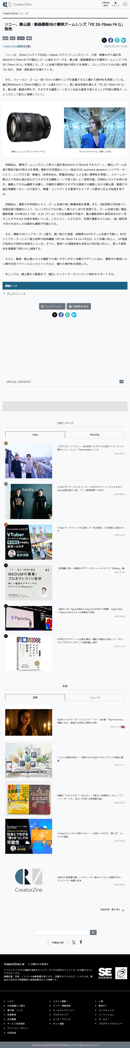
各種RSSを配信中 (38, 964)
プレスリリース (16, 293)
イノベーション (106, 1014)
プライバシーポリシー (18, 1028)
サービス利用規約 (16, 1023)
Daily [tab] (35, 434)
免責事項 (11, 1014)
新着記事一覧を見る (110, 909)
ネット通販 (58, 1023)
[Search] (62, 932)
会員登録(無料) (105, 4)
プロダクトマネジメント (111, 1023)
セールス (103, 1019)
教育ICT (102, 1005)
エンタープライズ (62, 1019)
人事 (101, 1001)
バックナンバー (52, 306)
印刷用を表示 (79, 306)
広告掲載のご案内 (16, 1005)
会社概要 (11, 1019)
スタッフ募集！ (60, 1001)
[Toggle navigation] (124, 4)
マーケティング (106, 1010)
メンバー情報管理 (62, 1005)
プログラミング (60, 1014)
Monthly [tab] (95, 434)
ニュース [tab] (95, 697)
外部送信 (11, 1032)
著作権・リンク (15, 1010)
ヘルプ (10, 1001)
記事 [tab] (35, 697)
